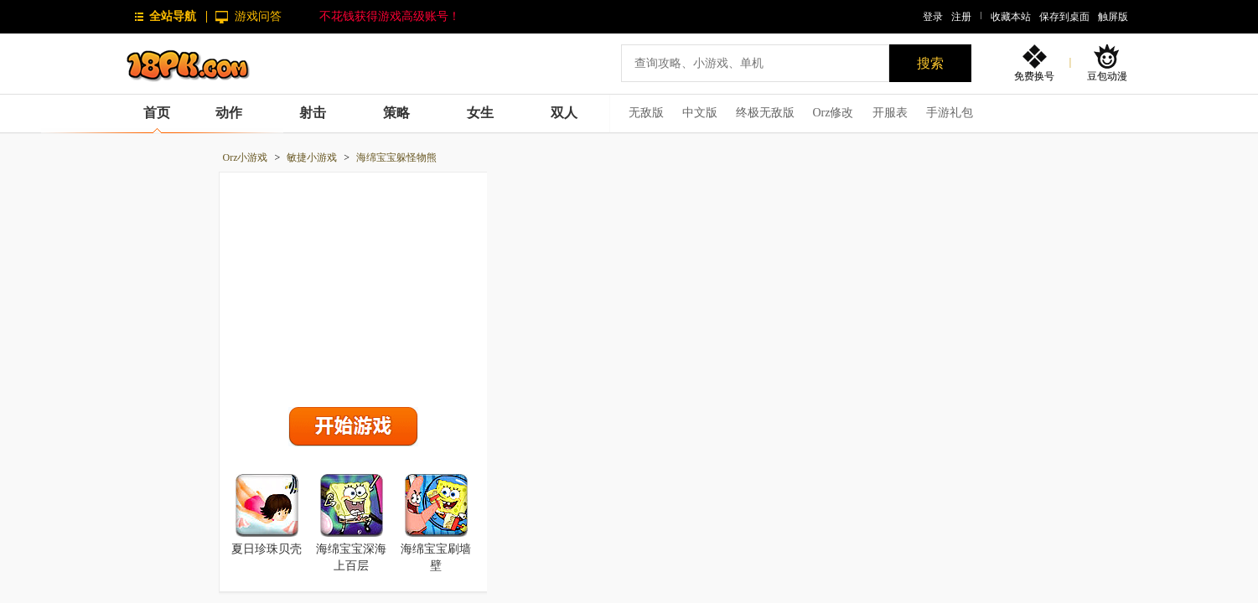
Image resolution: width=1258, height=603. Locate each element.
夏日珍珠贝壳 (266, 549)
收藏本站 (1011, 17)
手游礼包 (949, 112)
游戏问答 (258, 16)
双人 (564, 113)
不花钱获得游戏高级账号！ (389, 16)
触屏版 (1113, 17)
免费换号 (1034, 75)
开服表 (890, 112)
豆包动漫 (1107, 75)
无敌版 (646, 112)
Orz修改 (833, 112)
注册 (961, 17)
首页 (156, 113)
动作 (228, 113)
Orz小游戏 (245, 157)
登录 (933, 17)
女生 (480, 113)
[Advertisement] (353, 285)
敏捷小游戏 (312, 157)
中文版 (699, 112)
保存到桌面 (1064, 17)
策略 (396, 113)
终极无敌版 (765, 112)
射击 (312, 113)
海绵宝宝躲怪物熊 (396, 157)
